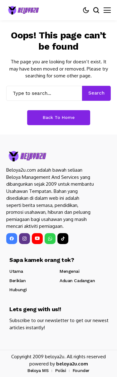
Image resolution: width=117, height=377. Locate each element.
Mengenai (70, 271)
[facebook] (11, 238)
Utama (16, 271)
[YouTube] (37, 238)
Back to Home (59, 117)
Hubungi (18, 289)
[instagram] (24, 238)
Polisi (60, 370)
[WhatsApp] (50, 238)
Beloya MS (37, 370)
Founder (81, 370)
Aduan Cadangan (77, 280)
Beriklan (17, 280)
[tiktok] (62, 238)
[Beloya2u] (23, 10)
